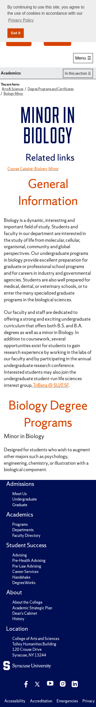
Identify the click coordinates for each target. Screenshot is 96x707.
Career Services (25, 571)
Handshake (21, 577)
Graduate (19, 505)
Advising (19, 555)
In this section (76, 73)
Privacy (88, 701)
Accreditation (41, 701)
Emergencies (67, 701)
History (18, 618)
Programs (20, 524)
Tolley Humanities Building (34, 644)
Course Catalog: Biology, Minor (33, 168)
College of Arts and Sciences (35, 638)
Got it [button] (15, 33)
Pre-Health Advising (29, 560)
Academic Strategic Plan (32, 608)
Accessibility (14, 701)
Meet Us (19, 493)
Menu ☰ (83, 58)
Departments (23, 530)
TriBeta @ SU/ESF (51, 385)
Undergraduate (24, 499)
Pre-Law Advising (26, 566)
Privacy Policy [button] (21, 20)
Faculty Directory (26, 535)
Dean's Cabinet (24, 613)
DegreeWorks (23, 582)
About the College (27, 602)
